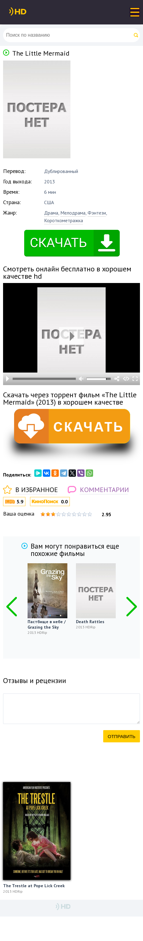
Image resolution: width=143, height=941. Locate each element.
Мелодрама (72, 213)
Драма (51, 213)
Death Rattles (90, 621)
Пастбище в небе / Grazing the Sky (47, 624)
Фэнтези (97, 213)
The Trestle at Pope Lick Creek (34, 885)
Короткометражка (63, 220)
